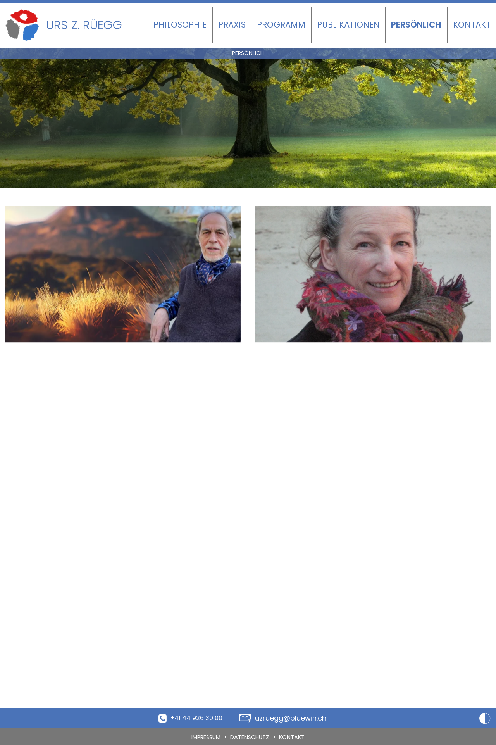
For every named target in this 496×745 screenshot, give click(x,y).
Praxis (232, 24)
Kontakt (472, 24)
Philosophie (180, 24)
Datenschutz (251, 737)
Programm (281, 24)
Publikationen (348, 24)
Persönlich (416, 24)
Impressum (202, 737)
